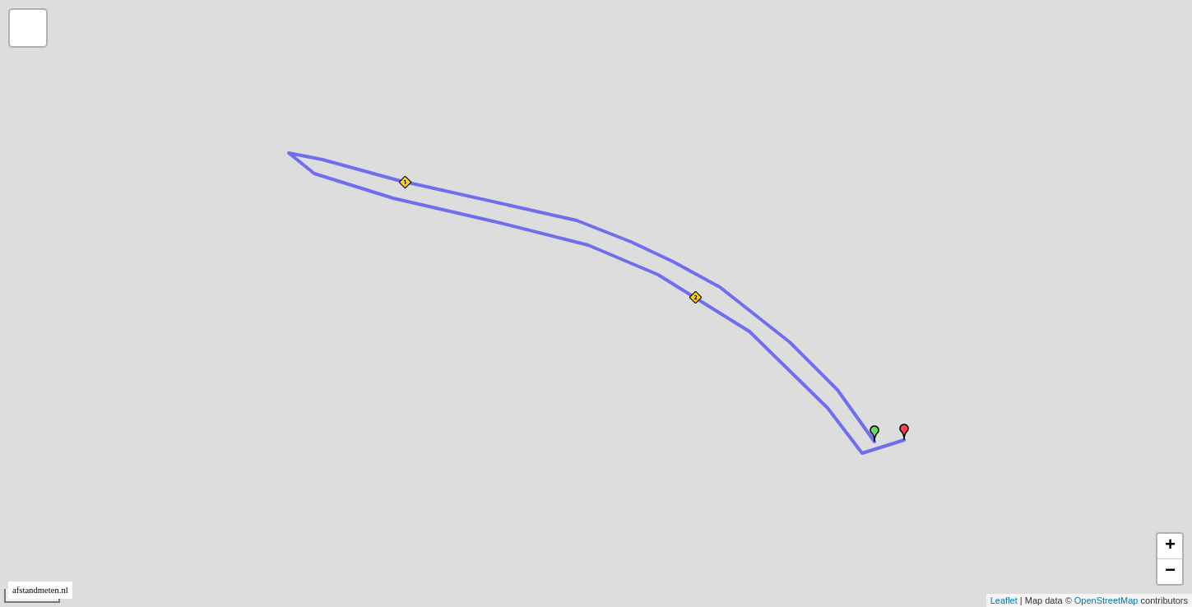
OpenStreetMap (1106, 600)
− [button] (1170, 571)
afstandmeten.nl (40, 590)
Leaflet (1004, 600)
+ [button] (1170, 546)
